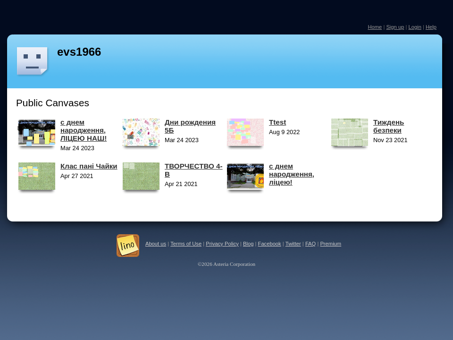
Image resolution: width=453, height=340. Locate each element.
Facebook (269, 243)
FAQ (310, 243)
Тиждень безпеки (388, 126)
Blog (248, 243)
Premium (330, 243)
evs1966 (79, 51)
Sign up (395, 27)
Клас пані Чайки (88, 166)
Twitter (293, 243)
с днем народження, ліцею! (291, 174)
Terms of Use (185, 243)
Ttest (277, 122)
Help (431, 27)
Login (414, 27)
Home (375, 27)
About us (155, 243)
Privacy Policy (222, 243)
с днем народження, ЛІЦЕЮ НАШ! (83, 130)
